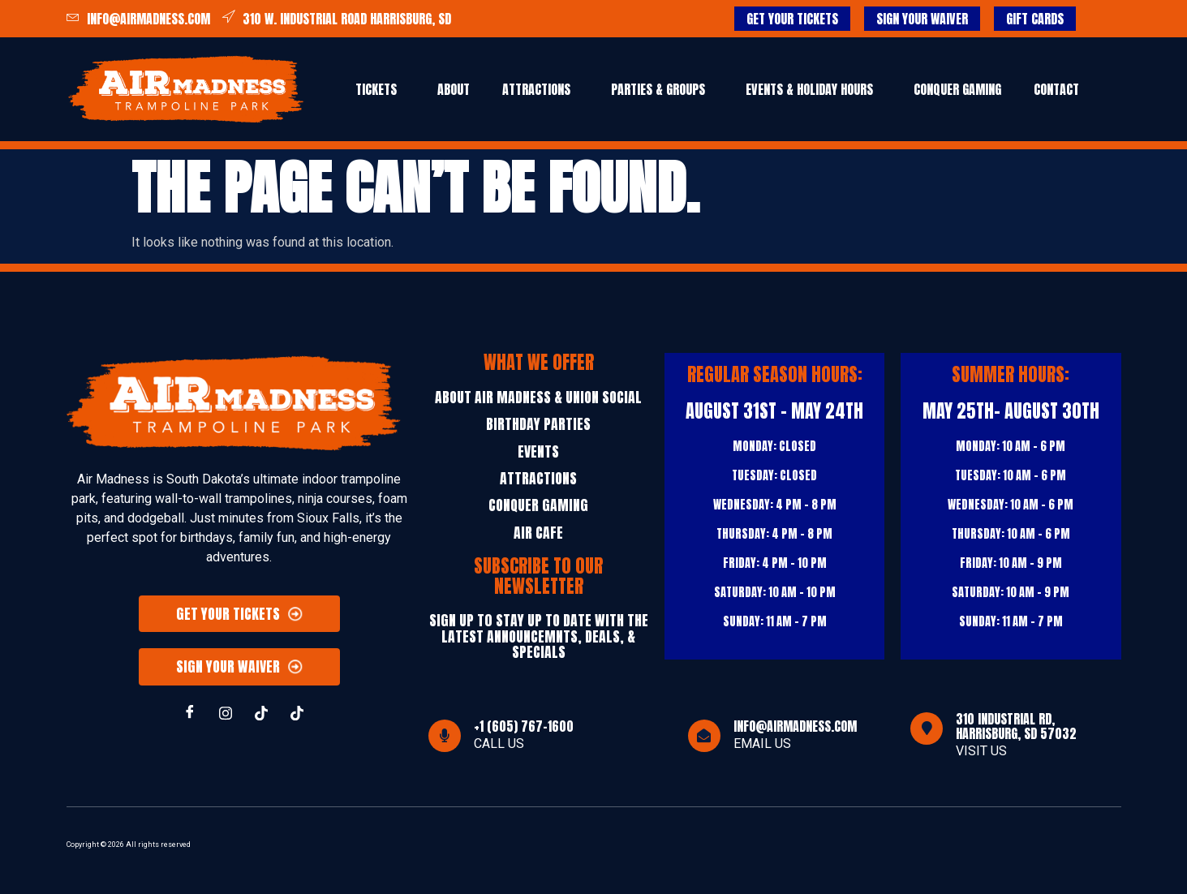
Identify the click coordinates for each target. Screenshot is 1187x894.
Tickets (376, 89)
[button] (380, 89)
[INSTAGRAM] (225, 714)
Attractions (536, 89)
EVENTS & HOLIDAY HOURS (809, 89)
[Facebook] (190, 714)
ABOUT (453, 89)
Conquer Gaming (957, 89)
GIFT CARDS (1035, 18)
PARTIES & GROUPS (658, 89)
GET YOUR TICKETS (792, 18)
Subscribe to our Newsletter (538, 576)
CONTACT (1056, 89)
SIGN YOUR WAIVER (922, 18)
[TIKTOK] (261, 714)
